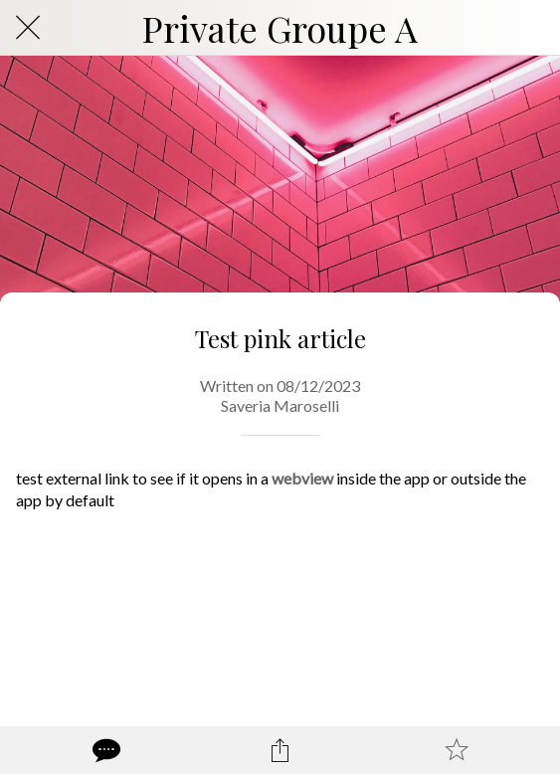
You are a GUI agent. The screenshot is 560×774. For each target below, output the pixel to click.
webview (302, 478)
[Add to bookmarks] (456, 750)
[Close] (28, 28)
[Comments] (104, 750)
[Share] (280, 750)
